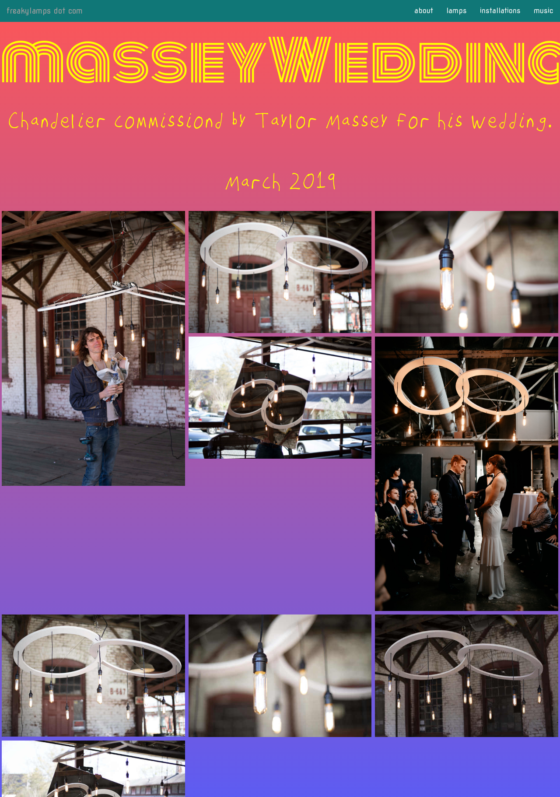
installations (500, 11)
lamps (456, 11)
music (543, 11)
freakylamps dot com (45, 10)
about (423, 11)
